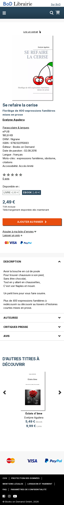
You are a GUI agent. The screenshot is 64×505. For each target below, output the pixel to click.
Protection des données (25, 478)
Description (12, 261)
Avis (6, 336)
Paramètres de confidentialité (28, 489)
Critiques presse (15, 327)
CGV (5, 478)
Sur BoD (56, 4)
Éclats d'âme (33, 413)
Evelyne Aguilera (14, 119)
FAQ (4, 489)
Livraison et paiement (39, 484)
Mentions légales (13, 484)
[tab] (32, 259)
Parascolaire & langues (16, 127)
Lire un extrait (30, 31)
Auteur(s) (10, 317)
